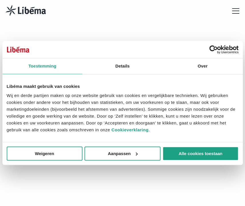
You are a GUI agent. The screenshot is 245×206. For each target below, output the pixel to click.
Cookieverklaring (130, 129)
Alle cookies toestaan (200, 153)
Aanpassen (123, 153)
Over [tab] (203, 66)
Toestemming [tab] (42, 66)
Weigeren (44, 153)
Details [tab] (122, 66)
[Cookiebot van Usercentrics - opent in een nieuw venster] (213, 49)
